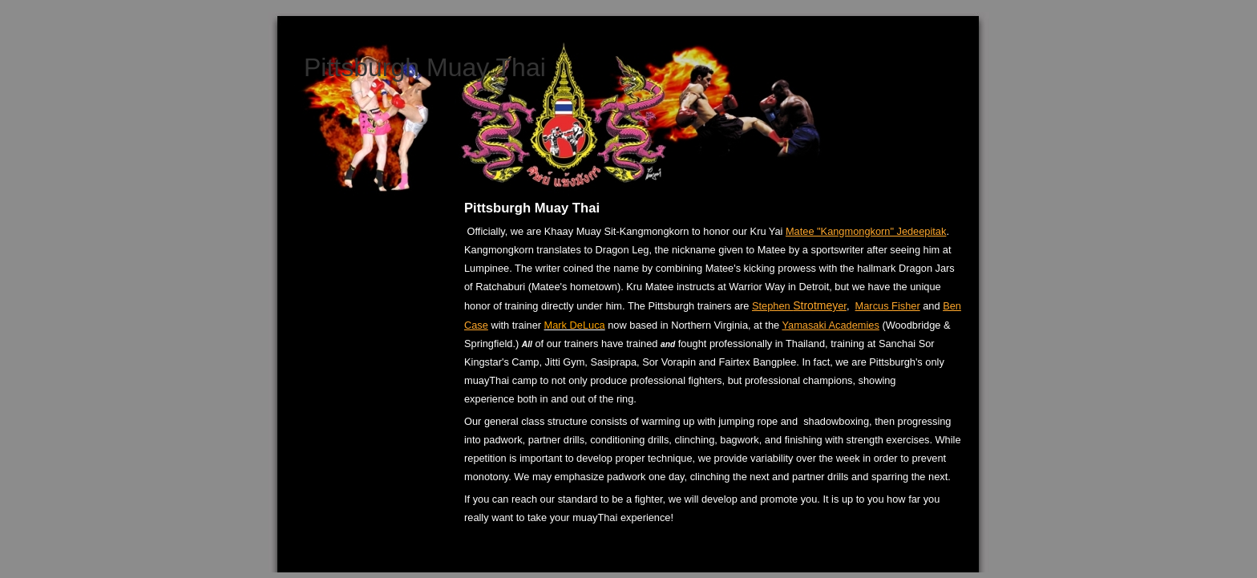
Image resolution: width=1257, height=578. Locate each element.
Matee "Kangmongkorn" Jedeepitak (866, 231)
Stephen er (799, 306)
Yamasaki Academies (830, 325)
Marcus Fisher (887, 306)
